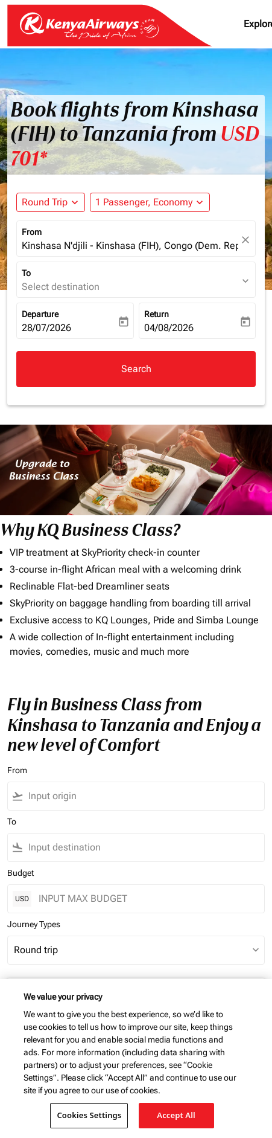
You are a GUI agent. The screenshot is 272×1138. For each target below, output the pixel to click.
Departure (40, 314)
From (32, 232)
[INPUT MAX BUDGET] (145, 898)
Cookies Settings (89, 1115)
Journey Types (33, 924)
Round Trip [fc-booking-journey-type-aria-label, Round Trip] (45, 202)
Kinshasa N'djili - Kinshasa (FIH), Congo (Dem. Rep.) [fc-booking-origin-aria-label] (130, 245)
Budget (20, 873)
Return (156, 314)
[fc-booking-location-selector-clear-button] (247, 239)
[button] (150, 202)
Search (136, 369)
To (26, 273)
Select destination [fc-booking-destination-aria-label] (61, 286)
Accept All (176, 1115)
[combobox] (143, 796)
